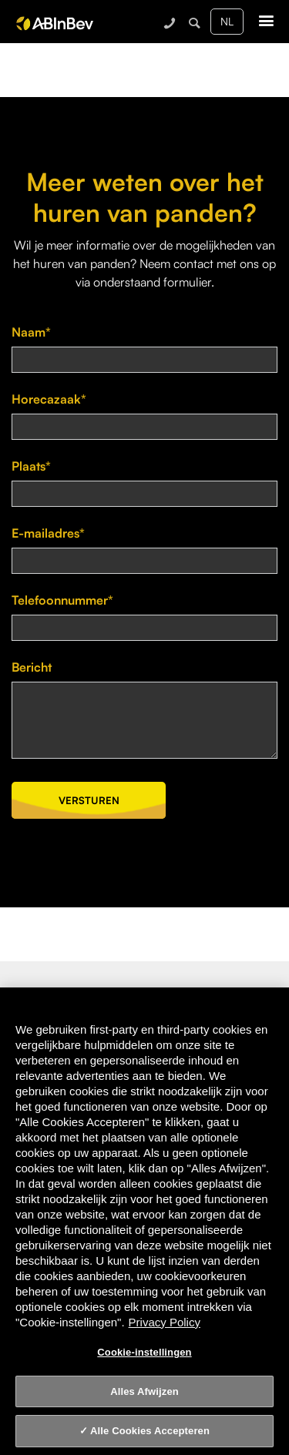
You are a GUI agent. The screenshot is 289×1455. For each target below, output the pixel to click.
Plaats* (31, 466)
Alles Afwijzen (144, 1391)
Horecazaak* (49, 399)
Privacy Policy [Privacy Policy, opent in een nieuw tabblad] (164, 1322)
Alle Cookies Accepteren (150, 1431)
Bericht (32, 667)
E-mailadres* (48, 533)
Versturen (89, 800)
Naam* (31, 332)
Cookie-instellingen (144, 1352)
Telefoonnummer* (62, 600)
